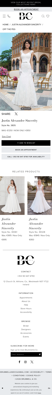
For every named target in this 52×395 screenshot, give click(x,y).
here (39, 393)
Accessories (26, 333)
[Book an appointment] (26, 9)
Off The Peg (9, 29)
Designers (26, 329)
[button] (4, 16)
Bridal (26, 325)
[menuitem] (4, 16)
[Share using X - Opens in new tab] (16, 114)
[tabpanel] (26, 72)
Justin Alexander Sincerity (26, 24)
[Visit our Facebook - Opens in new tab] (19, 362)
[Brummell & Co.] (26, 16)
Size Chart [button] (6, 136)
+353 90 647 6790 (26, 276)
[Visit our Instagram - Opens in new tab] (25, 362)
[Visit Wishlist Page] (47, 16)
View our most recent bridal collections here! (26, 3)
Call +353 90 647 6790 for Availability (26, 157)
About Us (26, 301)
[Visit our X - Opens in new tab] (32, 362)
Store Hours (26, 308)
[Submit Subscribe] (39, 354)
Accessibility (26, 312)
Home (6, 24)
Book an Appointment (26, 150)
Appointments (26, 297)
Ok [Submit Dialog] (49, 388)
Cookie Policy (33, 375)
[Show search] (43, 16)
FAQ (26, 304)
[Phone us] (9, 16)
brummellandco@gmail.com (14, 372)
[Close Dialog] (2, 388)
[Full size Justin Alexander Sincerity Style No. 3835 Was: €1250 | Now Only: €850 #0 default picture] (26, 72)
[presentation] (12, 195)
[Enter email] (26, 354)
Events (26, 336)
